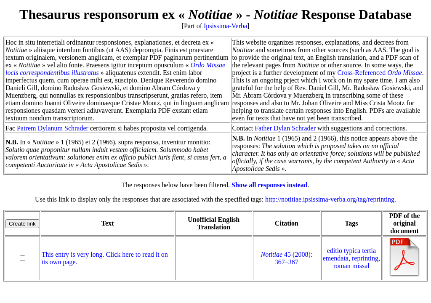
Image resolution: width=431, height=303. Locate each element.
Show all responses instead (269, 185)
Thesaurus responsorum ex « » (130, 14)
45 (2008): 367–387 (287, 258)
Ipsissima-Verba (225, 25)
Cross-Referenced (380, 72)
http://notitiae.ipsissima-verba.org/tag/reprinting (329, 199)
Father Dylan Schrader (285, 128)
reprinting (365, 258)
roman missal (351, 265)
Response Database (333, 14)
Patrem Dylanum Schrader (52, 128)
